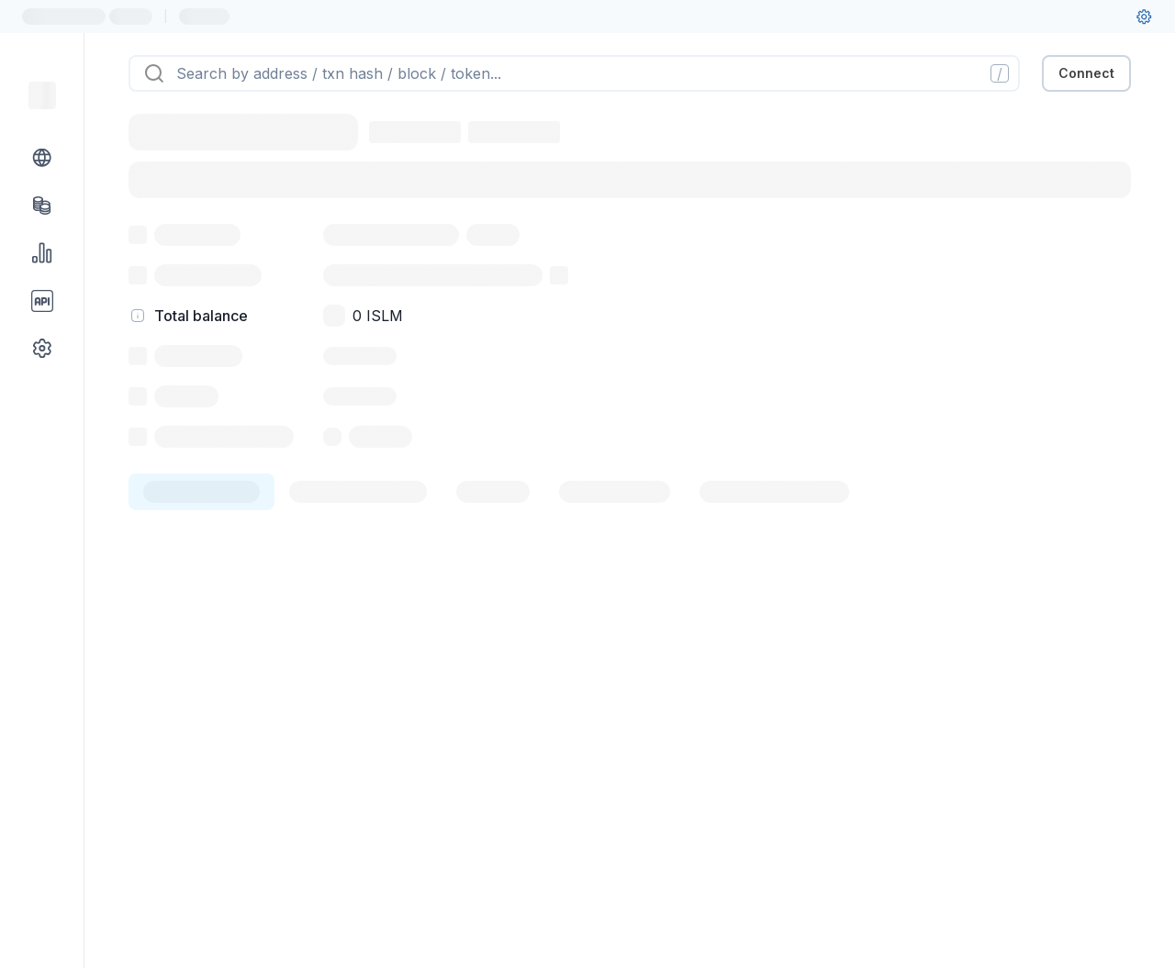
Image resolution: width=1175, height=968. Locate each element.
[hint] (138, 315)
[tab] (201, 491)
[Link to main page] (42, 95)
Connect (1086, 73)
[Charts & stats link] (42, 253)
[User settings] (1144, 16)
